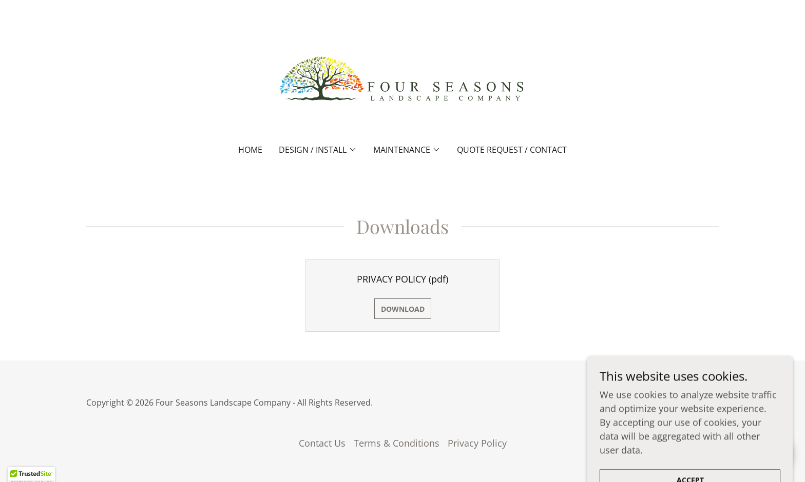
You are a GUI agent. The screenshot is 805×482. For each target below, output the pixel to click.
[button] (318, 150)
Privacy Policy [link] (477, 443)
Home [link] (250, 149)
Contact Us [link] (322, 443)
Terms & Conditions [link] (396, 443)
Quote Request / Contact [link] (512, 149)
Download (403, 309)
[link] (402, 79)
